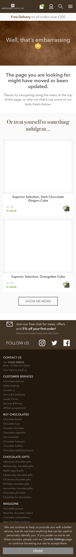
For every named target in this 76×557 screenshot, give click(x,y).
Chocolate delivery (13, 381)
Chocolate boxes (12, 419)
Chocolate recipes (13, 508)
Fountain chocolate (13, 428)
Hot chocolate (10, 437)
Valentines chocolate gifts (17, 461)
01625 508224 (16, 362)
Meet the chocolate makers (18, 513)
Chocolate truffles (13, 446)
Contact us (9, 390)
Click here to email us (15, 370)
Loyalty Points (10, 399)
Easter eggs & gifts (13, 470)
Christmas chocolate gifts (17, 479)
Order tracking (11, 385)
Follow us (17, 343)
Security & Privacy (12, 403)
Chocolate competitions (16, 517)
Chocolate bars (11, 423)
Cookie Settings (54, 539)
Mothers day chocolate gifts (18, 466)
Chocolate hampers (14, 441)
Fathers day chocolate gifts (17, 475)
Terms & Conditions (14, 394)
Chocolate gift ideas (14, 492)
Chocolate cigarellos (14, 432)
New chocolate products (16, 521)
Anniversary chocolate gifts (17, 488)
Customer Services (18, 376)
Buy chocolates (16, 414)
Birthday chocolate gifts (16, 483)
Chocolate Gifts (16, 457)
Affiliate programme (14, 408)
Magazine (11, 504)
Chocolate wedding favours (18, 450)
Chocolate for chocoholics (17, 497)
